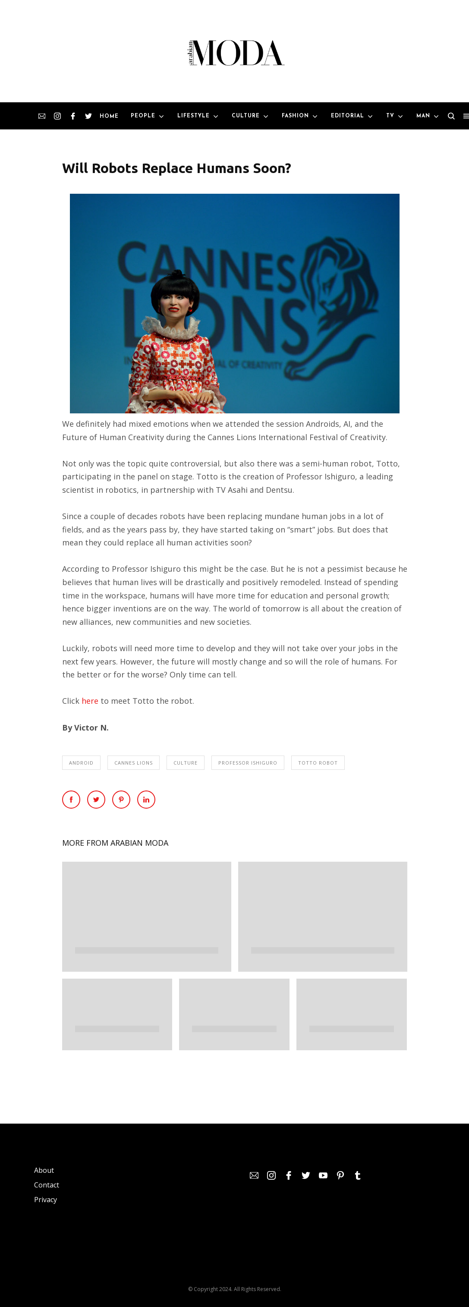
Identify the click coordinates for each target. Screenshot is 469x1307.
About (44, 1170)
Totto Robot (318, 762)
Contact (46, 1184)
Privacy (45, 1199)
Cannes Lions (133, 762)
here (90, 701)
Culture (185, 762)
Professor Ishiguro (247, 762)
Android (81, 762)
